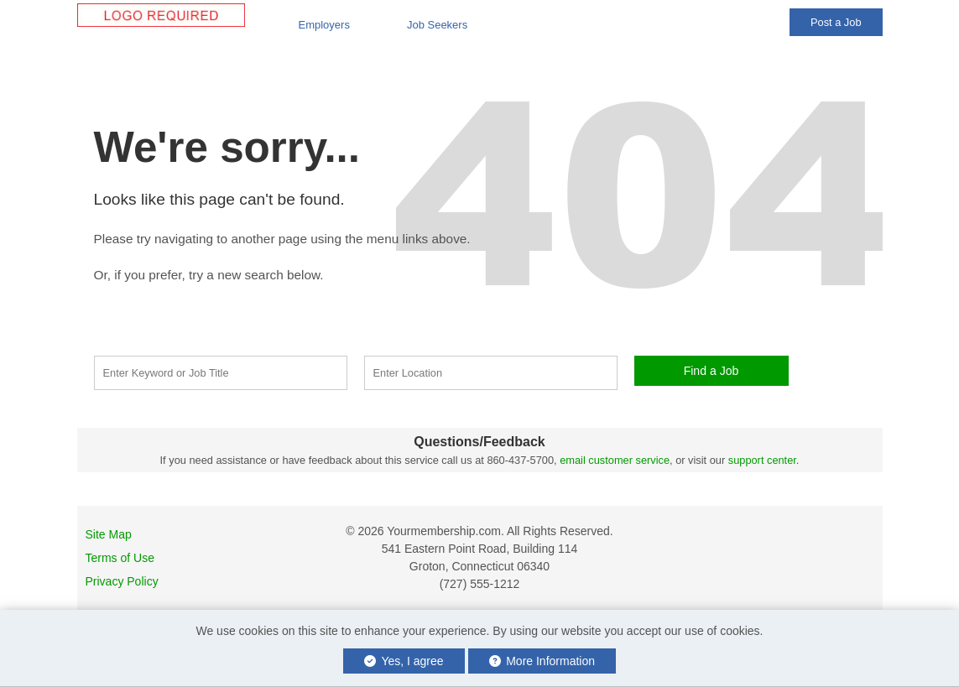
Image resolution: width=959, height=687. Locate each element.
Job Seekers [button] (437, 24)
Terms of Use (120, 558)
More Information (542, 661)
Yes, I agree (404, 661)
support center (762, 460)
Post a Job (835, 22)
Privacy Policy (122, 581)
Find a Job (711, 370)
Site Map (109, 534)
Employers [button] (324, 24)
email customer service (615, 460)
